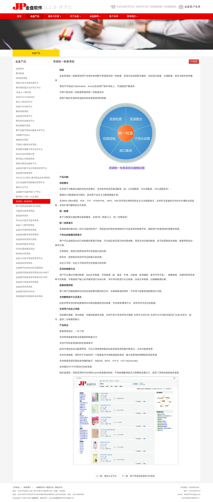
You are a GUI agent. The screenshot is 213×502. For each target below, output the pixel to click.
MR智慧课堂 (21, 78)
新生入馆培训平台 (24, 102)
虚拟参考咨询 (22, 215)
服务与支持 (54, 16)
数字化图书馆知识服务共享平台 (30, 130)
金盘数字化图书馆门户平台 (28, 192)
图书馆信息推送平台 (25, 121)
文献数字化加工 (23, 135)
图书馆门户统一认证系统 (27, 196)
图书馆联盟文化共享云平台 (28, 87)
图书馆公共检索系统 (25, 159)
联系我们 (132, 16)
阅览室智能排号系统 (25, 244)
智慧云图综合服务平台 (26, 163)
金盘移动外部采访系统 (26, 239)
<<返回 (194, 61)
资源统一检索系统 (24, 201)
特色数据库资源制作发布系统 (29, 296)
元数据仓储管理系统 (25, 211)
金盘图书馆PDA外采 (25, 291)
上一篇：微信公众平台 (106, 476)
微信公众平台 (22, 187)
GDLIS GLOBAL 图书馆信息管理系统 (33, 177)
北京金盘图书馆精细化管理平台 (30, 182)
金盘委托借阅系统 (24, 173)
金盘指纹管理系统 (24, 263)
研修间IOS (41, 487)
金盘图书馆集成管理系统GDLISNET (32, 272)
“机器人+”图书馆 (23, 92)
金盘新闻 (95, 16)
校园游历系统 (22, 140)
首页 (19, 16)
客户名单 (113, 16)
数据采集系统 (22, 111)
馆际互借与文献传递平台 (27, 83)
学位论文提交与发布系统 (27, 220)
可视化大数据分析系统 (26, 144)
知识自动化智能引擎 (25, 154)
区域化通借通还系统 (25, 249)
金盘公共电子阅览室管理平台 (29, 258)
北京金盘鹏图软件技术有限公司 (42, 6)
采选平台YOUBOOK (25, 97)
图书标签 (20, 73)
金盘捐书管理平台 (24, 116)
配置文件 (50, 487)
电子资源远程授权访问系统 (28, 206)
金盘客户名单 (192, 6)
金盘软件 (20, 68)
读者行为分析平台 (24, 106)
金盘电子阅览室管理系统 (27, 282)
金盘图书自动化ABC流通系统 (29, 268)
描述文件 (58, 487)
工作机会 (16, 487)
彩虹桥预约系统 (23, 125)
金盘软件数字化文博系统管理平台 (31, 168)
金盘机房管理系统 (24, 287)
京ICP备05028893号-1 (190, 498)
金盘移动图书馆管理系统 (27, 234)
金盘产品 (34, 16)
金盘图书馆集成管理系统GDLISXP (32, 277)
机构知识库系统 (23, 253)
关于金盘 (75, 16)
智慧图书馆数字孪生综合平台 (29, 149)
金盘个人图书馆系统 (25, 225)
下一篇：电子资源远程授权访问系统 (138, 476)
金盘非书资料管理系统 (26, 230)
